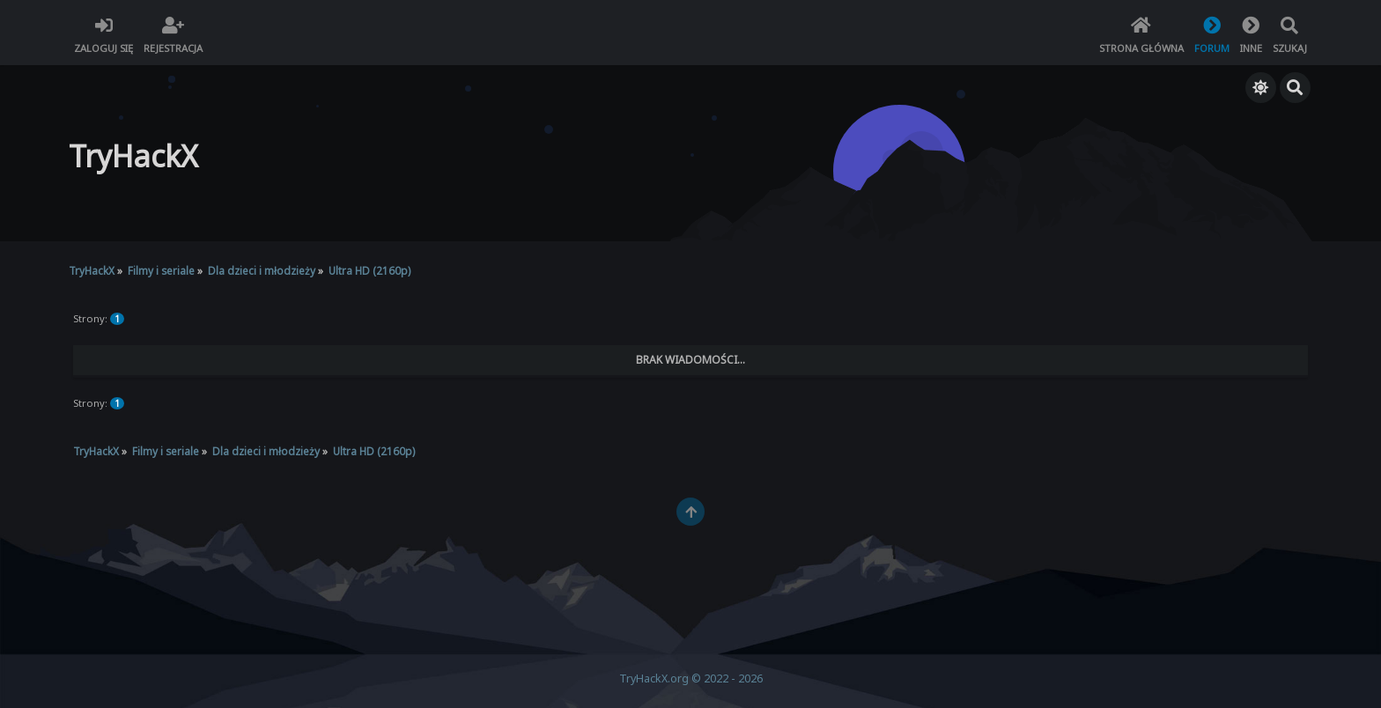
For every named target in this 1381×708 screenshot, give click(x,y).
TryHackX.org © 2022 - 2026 (691, 678)
